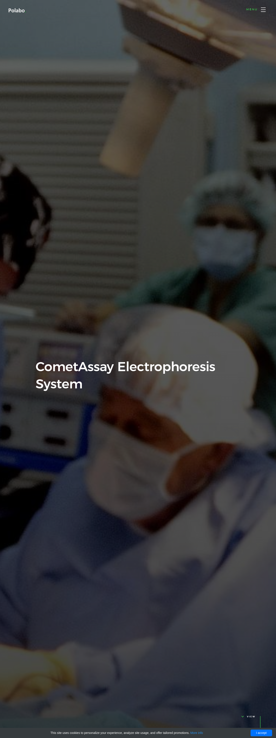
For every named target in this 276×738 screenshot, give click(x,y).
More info (196, 733)
